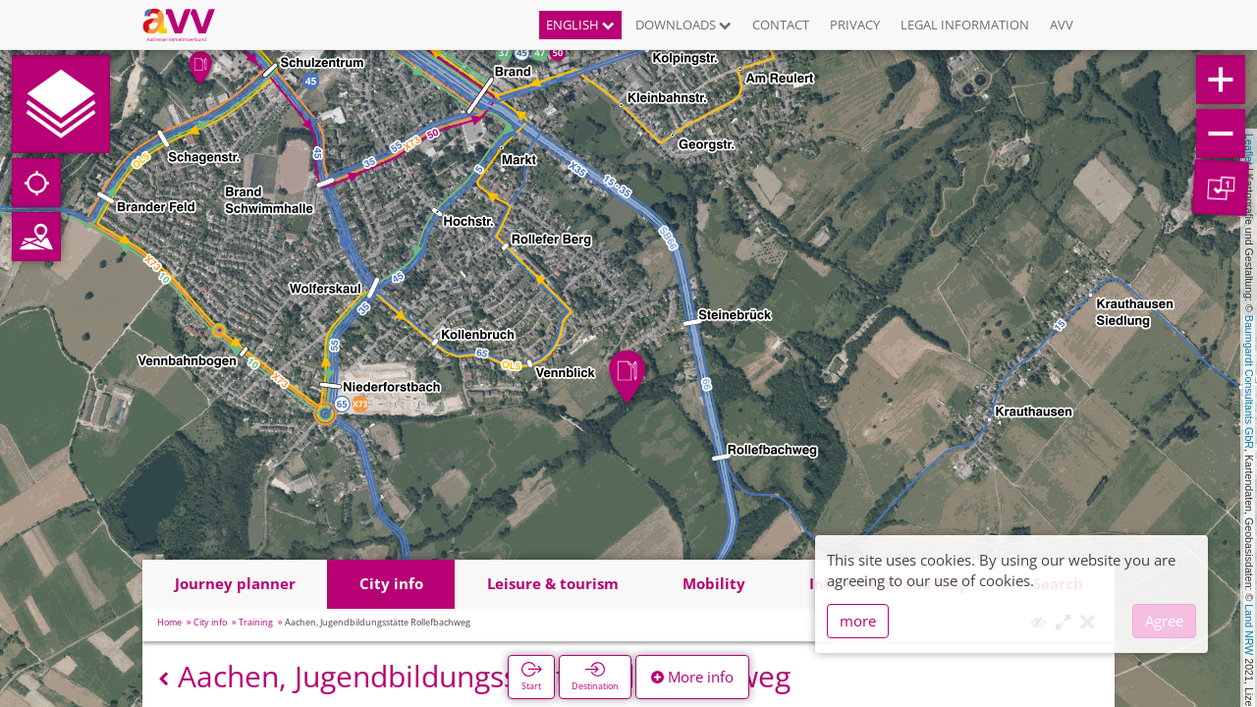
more (858, 620)
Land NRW (1249, 629)
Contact (780, 24)
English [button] (580, 24)
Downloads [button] (683, 24)
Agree (1164, 620)
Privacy (855, 24)
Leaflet (1249, 149)
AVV (1061, 24)
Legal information (965, 24)
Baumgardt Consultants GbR (1249, 382)
